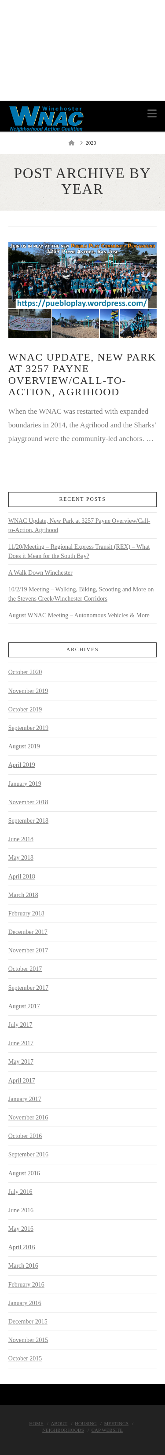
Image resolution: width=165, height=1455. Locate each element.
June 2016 (20, 1210)
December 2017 (28, 932)
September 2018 (28, 820)
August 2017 (24, 1006)
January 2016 (24, 1303)
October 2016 (25, 1136)
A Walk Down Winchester (40, 572)
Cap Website (107, 1430)
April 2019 (21, 765)
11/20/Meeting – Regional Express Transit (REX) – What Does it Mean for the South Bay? (79, 551)
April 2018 (21, 876)
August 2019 (24, 746)
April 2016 (21, 1247)
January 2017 (24, 1099)
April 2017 (21, 1080)
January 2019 (24, 783)
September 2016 (28, 1154)
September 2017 (28, 988)
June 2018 (20, 839)
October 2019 (25, 709)
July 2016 (20, 1192)
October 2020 (25, 672)
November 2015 (28, 1340)
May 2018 (20, 857)
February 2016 (26, 1284)
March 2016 (23, 1265)
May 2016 (20, 1228)
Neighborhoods (63, 1430)
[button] (152, 113)
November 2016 (28, 1117)
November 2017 (28, 950)
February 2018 (26, 913)
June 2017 (20, 1043)
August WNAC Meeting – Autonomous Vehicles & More (79, 615)
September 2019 (28, 728)
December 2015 (28, 1321)
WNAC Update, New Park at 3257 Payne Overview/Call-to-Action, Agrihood (82, 374)
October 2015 (25, 1358)
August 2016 (24, 1173)
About (59, 1423)
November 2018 (28, 802)
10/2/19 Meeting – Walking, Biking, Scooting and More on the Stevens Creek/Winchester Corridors (81, 594)
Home (36, 1423)
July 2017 (20, 1024)
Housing (86, 1423)
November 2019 (28, 691)
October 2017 (25, 969)
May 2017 (20, 1061)
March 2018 (23, 895)
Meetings (116, 1423)
